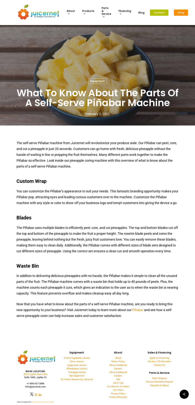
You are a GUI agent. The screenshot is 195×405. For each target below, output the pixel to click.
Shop (181, 12)
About (71, 12)
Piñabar (137, 310)
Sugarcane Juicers (77, 365)
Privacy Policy (118, 393)
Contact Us (159, 365)
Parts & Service (106, 12)
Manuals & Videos (159, 385)
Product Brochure (118, 397)
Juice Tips (118, 382)
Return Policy (118, 361)
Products (88, 12)
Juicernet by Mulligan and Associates (42, 402)
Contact (159, 12)
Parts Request (159, 378)
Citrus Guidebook (118, 365)
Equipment (97, 81)
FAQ (118, 379)
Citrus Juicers (77, 361)
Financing (124, 12)
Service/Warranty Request (159, 381)
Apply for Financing (159, 358)
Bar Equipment (76, 375)
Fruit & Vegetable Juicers (77, 358)
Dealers (118, 375)
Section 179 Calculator (159, 361)
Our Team (118, 390)
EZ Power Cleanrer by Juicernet (77, 379)
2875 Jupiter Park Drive (35, 374)
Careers (118, 368)
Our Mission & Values (118, 386)
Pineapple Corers (77, 372)
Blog (141, 12)
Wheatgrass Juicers (76, 368)
